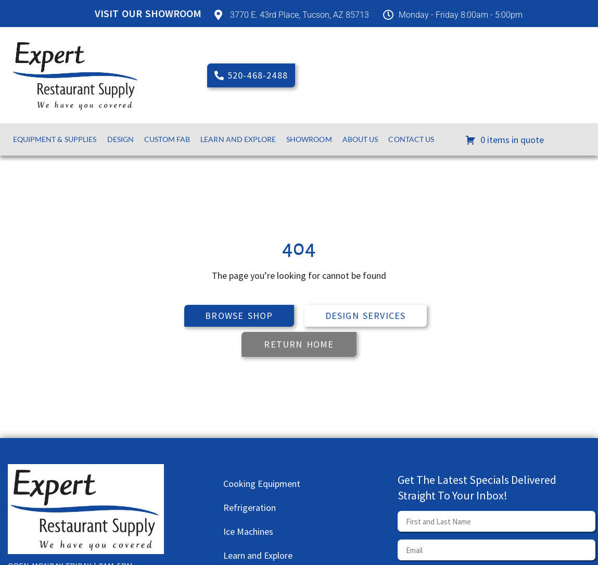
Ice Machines (248, 531)
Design (120, 139)
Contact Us (411, 139)
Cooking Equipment (261, 484)
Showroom (309, 139)
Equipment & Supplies (55, 139)
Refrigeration (249, 507)
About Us (360, 139)
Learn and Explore (238, 139)
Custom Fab (167, 139)
